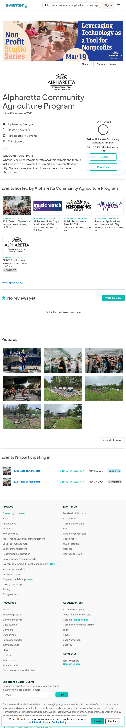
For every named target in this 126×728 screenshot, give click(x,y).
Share (85, 64)
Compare (8, 629)
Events (6, 518)
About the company (73, 609)
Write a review (113, 297)
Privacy (67, 634)
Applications (9, 523)
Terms (66, 629)
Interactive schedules (14, 568)
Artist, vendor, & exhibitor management (24, 538)
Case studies (10, 624)
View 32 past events (12, 282)
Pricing (6, 589)
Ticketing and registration (16, 553)
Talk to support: (78, 662)
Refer (6, 609)
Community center (13, 619)
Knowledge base (12, 614)
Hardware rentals (12, 574)
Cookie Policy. (59, 722)
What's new (9, 660)
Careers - (75, 619)
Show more (11, 172)
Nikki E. (90, 147)
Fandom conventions (74, 533)
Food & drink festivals (74, 513)
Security (67, 644)
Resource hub (10, 665)
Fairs (65, 528)
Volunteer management (16, 543)
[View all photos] (63, 41)
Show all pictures (106, 64)
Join (62, 694)
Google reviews (11, 594)
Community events (73, 523)
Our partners (9, 634)
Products (8, 528)
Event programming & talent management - (29, 563)
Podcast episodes (12, 639)
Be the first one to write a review (63, 311)
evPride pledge (11, 644)
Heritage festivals (72, 553)
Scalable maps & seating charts (19, 558)
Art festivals (69, 518)
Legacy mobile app (13, 584)
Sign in (108, 5)
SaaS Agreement (72, 639)
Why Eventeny (10, 533)
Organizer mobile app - (18, 579)
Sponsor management (15, 548)
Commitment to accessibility (78, 624)
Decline (112, 721)
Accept (98, 721)
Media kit (7, 654)
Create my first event (14, 513)
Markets (67, 548)
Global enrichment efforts (77, 614)
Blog (5, 649)
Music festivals (71, 543)
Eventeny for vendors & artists (19, 670)
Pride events (70, 538)
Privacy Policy (39, 722)
